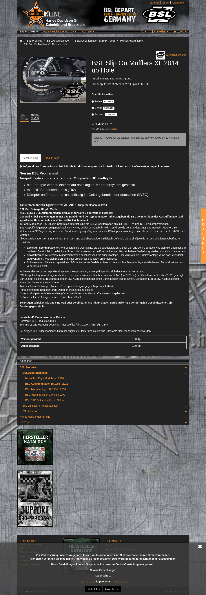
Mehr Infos (93, 589)
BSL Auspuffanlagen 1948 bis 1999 (45, 394)
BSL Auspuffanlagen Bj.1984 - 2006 (45, 389)
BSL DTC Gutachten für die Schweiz (46, 400)
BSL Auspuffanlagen (106, 372)
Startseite (154, 2)
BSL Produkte (29, 31)
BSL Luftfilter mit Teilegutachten (106, 405)
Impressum (103, 581)
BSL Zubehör (106, 411)
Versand (113, 129)
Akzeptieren (112, 589)
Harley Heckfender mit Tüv (59, 31)
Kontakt (165, 2)
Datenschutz (103, 575)
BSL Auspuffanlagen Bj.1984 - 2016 (46, 383)
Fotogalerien (178, 2)
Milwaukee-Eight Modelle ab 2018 (44, 378)
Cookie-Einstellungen (103, 570)
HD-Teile (88, 31)
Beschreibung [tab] (30, 158)
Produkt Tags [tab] (51, 158)
